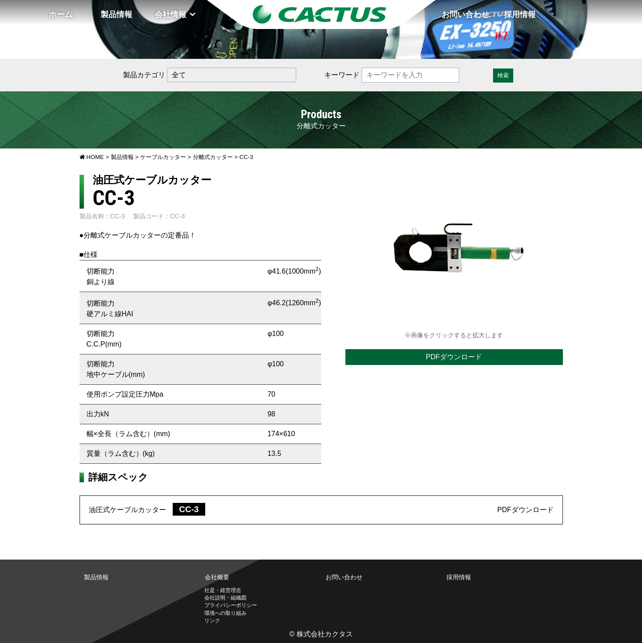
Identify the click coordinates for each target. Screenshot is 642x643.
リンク (212, 620)
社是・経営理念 (222, 590)
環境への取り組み (225, 613)
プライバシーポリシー (230, 605)
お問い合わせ (465, 14)
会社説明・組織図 (225, 597)
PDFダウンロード (454, 357)
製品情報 (116, 14)
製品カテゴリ (144, 75)
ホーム (61, 14)
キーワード (341, 75)
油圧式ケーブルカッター (147, 509)
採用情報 (520, 14)
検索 (503, 75)
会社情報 (170, 14)
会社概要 (217, 577)
